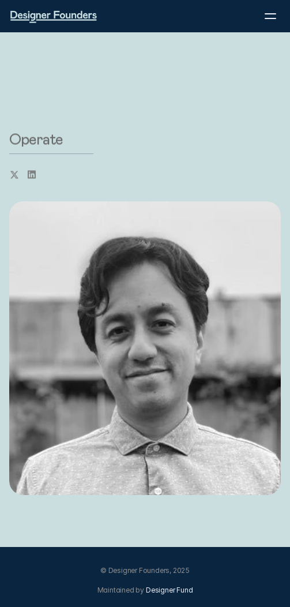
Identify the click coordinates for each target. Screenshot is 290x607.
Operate (36, 139)
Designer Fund (169, 590)
